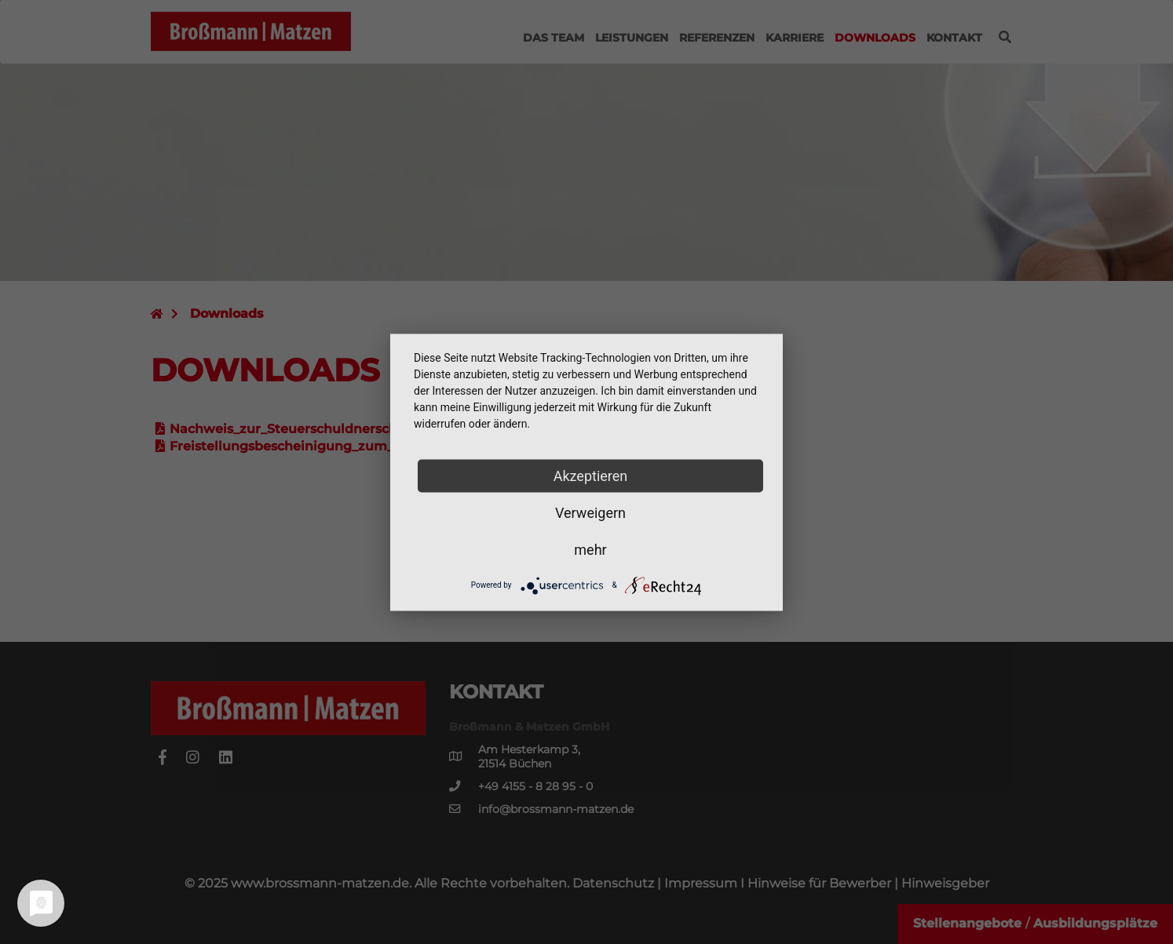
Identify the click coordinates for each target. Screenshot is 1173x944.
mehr (590, 549)
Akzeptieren (591, 475)
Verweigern (590, 512)
